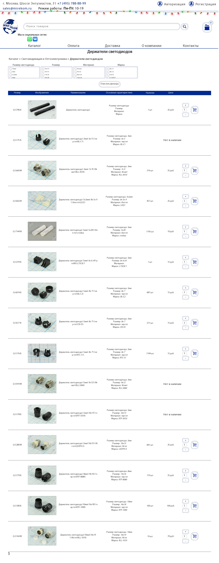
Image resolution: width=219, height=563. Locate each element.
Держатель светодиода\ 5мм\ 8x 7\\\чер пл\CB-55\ (78, 323)
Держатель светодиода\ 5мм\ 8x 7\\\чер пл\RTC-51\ (78, 353)
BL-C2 (112, 72)
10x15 (47, 72)
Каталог (34, 46)
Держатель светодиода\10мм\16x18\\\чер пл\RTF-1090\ (78, 506)
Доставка (112, 46)
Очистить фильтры (110, 84)
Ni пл (79, 72)
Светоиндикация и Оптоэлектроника (44, 59)
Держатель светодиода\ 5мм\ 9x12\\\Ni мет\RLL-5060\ (78, 384)
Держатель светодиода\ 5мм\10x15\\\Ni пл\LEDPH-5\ (78, 444)
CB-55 (112, 75)
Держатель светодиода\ (78, 110)
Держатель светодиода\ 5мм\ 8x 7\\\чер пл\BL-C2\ (78, 292)
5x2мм (14, 75)
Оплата (73, 46)
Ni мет (79, 69)
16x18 (47, 78)
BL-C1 (112, 69)
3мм (13, 72)
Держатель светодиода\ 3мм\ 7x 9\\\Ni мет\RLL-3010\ (78, 170)
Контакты (191, 46)
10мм (14, 69)
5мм (13, 78)
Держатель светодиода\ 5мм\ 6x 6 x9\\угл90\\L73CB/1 (78, 262)
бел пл (79, 75)
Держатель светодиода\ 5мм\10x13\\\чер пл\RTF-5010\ (78, 414)
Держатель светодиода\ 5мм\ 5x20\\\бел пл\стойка (78, 231)
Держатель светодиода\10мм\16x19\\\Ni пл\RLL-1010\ (78, 536)
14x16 (47, 75)
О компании (151, 46)
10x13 (47, 69)
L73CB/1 (113, 78)
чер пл (79, 78)
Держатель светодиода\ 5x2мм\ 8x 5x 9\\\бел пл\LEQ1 (78, 201)
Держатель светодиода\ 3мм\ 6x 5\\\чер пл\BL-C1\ (78, 140)
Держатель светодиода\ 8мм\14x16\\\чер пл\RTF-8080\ (78, 475)
